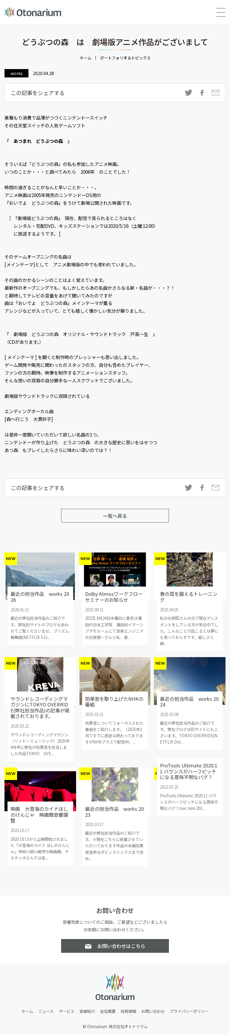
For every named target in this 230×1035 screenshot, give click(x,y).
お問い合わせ (153, 1011)
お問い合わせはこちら (121, 945)
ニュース (46, 1011)
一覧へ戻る (115, 515)
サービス (66, 1011)
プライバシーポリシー (189, 1011)
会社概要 (108, 1011)
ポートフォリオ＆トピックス (125, 58)
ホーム (85, 58)
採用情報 (128, 1011)
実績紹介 (87, 1011)
